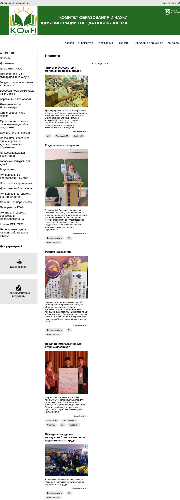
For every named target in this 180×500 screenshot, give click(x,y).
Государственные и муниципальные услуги (14, 75)
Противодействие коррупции (19, 291)
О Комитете (85, 42)
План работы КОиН (12, 207)
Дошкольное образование (16, 188)
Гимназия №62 (62, 136)
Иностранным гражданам (16, 183)
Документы (7, 63)
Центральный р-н (54, 238)
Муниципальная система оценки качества (15, 195)
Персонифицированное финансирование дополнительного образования (15, 142)
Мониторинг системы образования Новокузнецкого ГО (13, 215)
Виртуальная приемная (148, 42)
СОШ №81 (78, 136)
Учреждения (105, 42)
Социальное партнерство (16, 202)
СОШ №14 (73, 425)
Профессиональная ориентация (12, 154)
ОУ (48, 136)
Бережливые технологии (15, 99)
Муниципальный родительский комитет (14, 176)
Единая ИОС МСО (11, 224)
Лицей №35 (52, 421)
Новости (5, 58)
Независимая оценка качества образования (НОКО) (14, 232)
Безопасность (18, 263)
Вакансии (123, 42)
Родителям (7, 169)
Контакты (173, 42)
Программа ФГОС (11, 68)
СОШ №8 (51, 425)
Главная (69, 42)
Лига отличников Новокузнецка (10, 106)
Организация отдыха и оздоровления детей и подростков (14, 124)
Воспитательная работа (15, 132)
